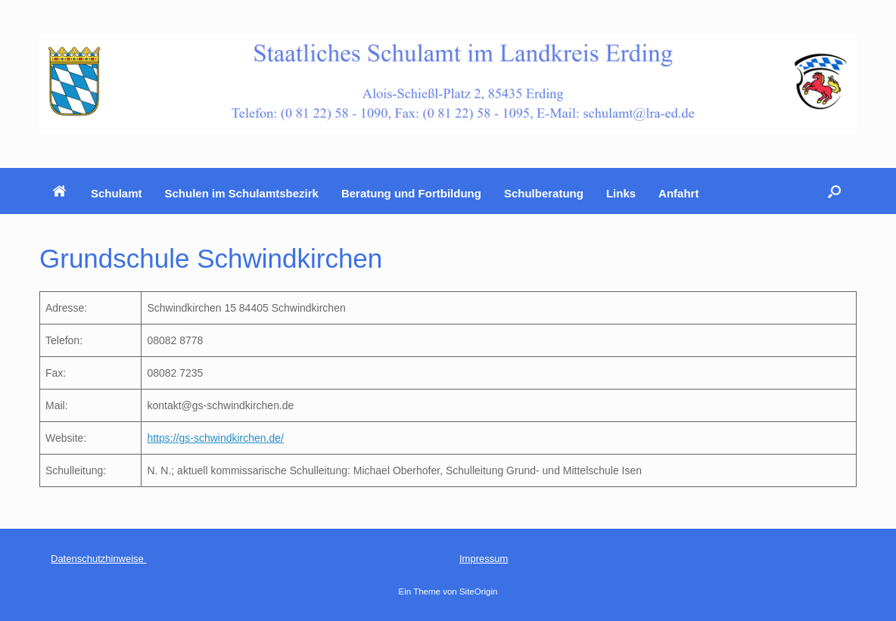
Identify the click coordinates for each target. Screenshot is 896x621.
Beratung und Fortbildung (411, 193)
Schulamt (116, 193)
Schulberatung (543, 193)
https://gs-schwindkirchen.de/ (215, 438)
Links (621, 193)
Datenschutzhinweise (98, 558)
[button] (834, 191)
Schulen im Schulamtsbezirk (242, 193)
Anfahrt (678, 193)
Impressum (483, 558)
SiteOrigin (478, 591)
